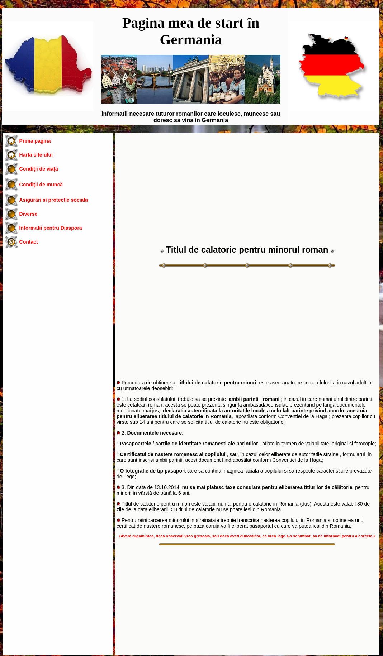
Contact (28, 242)
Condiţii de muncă (41, 184)
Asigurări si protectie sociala (53, 200)
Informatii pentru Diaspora (50, 228)
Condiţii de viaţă (38, 169)
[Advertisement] (58, 311)
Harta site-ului (36, 155)
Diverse (28, 214)
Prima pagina (35, 141)
